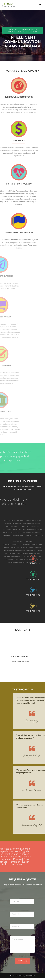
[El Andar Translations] (9, 5)
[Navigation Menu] (40, 5)
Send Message (22, 961)
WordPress (30, 976)
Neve (12, 976)
